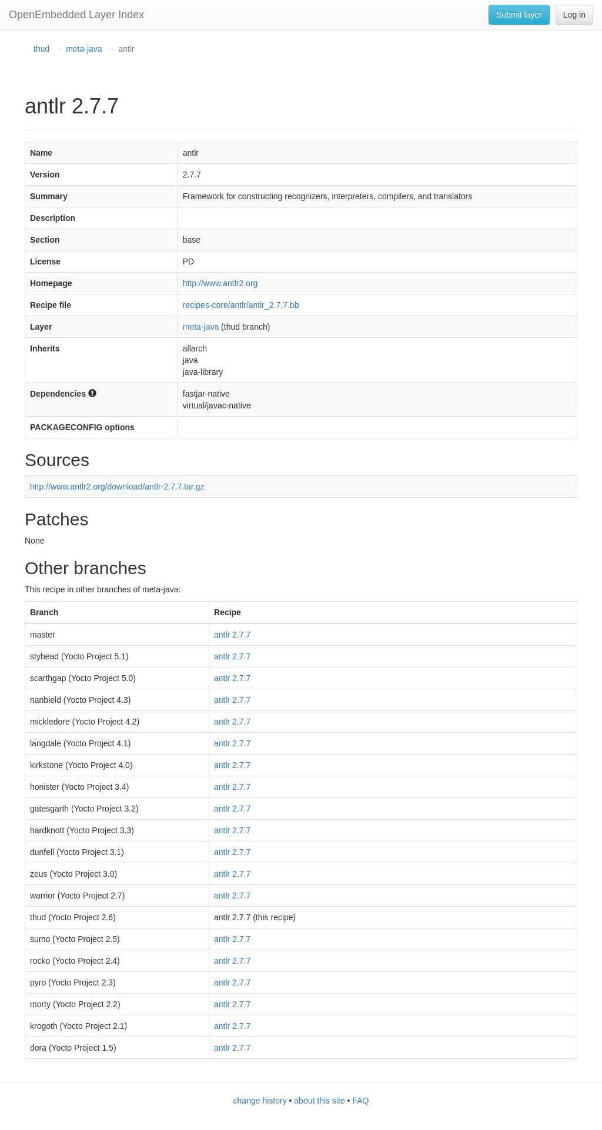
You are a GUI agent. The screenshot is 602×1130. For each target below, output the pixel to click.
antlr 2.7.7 (232, 634)
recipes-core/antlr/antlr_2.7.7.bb (241, 305)
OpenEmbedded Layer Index (76, 15)
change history (260, 1100)
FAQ (360, 1100)
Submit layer (519, 14)
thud (41, 48)
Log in (574, 14)
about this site (319, 1100)
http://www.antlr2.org (220, 283)
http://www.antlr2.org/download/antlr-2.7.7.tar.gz (117, 486)
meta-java (84, 48)
